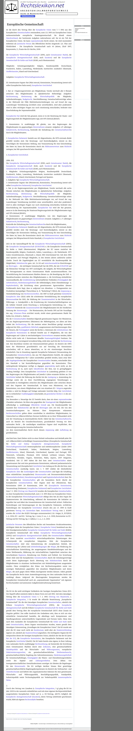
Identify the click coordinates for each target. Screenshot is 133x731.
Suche (76, 30)
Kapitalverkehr (12, 285)
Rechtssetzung (12, 96)
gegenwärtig (50, 366)
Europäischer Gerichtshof (42, 85)
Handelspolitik (12, 649)
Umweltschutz (12, 672)
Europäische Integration (16, 599)
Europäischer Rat (13, 116)
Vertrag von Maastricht (28, 491)
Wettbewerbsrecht (64, 652)
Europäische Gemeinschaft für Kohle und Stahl (46, 530)
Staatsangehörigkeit (52, 338)
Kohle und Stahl (19, 444)
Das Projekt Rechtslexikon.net (81, 32)
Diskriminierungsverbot (15, 652)
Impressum (47, 728)
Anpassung (65, 291)
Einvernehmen (39, 127)
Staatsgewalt (51, 402)
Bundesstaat (39, 630)
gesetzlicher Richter (54, 394)
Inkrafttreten (39, 369)
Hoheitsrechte (22, 263)
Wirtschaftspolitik (47, 96)
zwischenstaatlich (52, 263)
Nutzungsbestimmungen (67, 728)
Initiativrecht (11, 130)
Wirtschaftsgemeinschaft (33, 497)
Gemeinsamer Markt (59, 55)
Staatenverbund (31, 633)
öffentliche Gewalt (38, 405)
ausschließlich (30, 538)
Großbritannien (12, 71)
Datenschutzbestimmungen (55, 728)
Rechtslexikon (32, 728)
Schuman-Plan (19, 313)
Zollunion (47, 647)
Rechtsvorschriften (31, 294)
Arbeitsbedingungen (39, 547)
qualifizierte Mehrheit (29, 327)
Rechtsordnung (41, 644)
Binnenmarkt (11, 299)
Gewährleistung (29, 280)
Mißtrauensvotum (52, 146)
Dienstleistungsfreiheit (34, 477)
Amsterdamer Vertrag (49, 511)
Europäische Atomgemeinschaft (19, 58)
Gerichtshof (41, 372)
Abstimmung (26, 96)
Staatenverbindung (64, 630)
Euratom (48, 58)
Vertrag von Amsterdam (25, 511)
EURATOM (40, 246)
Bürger (53, 547)
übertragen (13, 266)
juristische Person (24, 44)
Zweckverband (12, 38)
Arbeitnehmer (11, 283)
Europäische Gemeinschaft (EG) (43, 713)
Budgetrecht (27, 99)
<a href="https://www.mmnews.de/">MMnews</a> (82, 70)
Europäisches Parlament (17, 138)
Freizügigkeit (63, 280)
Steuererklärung (61, 723)
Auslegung (52, 377)
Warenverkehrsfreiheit (15, 477)
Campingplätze (69, 723)
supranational (36, 41)
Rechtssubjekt (30, 699)
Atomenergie (22, 310)
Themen (76, 29)
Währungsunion (53, 649)
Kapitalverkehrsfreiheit (56, 477)
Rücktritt (67, 146)
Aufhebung (64, 430)
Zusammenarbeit (48, 299)
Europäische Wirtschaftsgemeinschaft (24, 55)
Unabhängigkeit (27, 394)
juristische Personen (14, 524)
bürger (59, 388)
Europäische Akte (13, 472)
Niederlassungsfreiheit (27, 283)
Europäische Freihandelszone (22, 713)
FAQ (76, 31)
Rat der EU (10, 638)
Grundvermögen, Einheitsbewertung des (48, 723)
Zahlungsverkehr (42, 661)
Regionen (22, 555)
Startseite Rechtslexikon (80, 28)
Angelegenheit (15, 360)
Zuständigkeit (29, 472)
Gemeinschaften (23, 32)
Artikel (18, 513)
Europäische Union (43, 30)
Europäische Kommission (16, 333)
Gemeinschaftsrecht (63, 130)
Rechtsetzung (21, 324)
